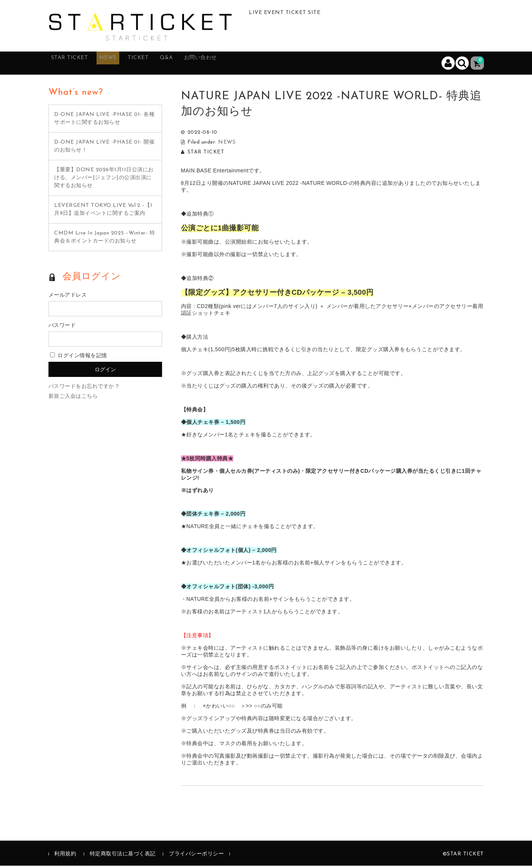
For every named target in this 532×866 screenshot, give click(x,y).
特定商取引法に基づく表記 (123, 855)
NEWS (124, 63)
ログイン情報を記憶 (78, 356)
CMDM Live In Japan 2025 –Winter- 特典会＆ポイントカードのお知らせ (104, 237)
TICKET (161, 63)
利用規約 (65, 855)
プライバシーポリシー (196, 855)
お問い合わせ (237, 63)
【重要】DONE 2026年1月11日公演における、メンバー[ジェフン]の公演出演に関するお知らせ (104, 178)
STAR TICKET (77, 63)
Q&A (195, 63)
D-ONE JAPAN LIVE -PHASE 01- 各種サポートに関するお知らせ (104, 119)
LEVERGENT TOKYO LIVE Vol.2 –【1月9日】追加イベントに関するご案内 (103, 210)
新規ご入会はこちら (73, 397)
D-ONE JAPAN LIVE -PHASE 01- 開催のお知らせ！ (104, 146)
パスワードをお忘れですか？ (84, 387)
